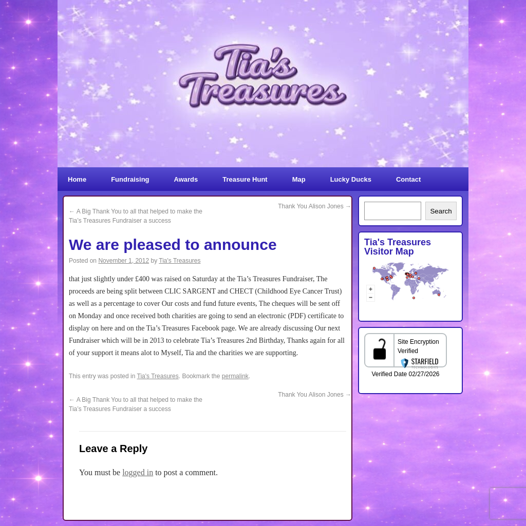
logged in (137, 472)
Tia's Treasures (179, 260)
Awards (186, 179)
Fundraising (130, 179)
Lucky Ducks (350, 179)
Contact (408, 179)
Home (77, 179)
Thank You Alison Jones (314, 206)
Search (441, 211)
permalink (235, 376)
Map (299, 179)
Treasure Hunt (244, 179)
